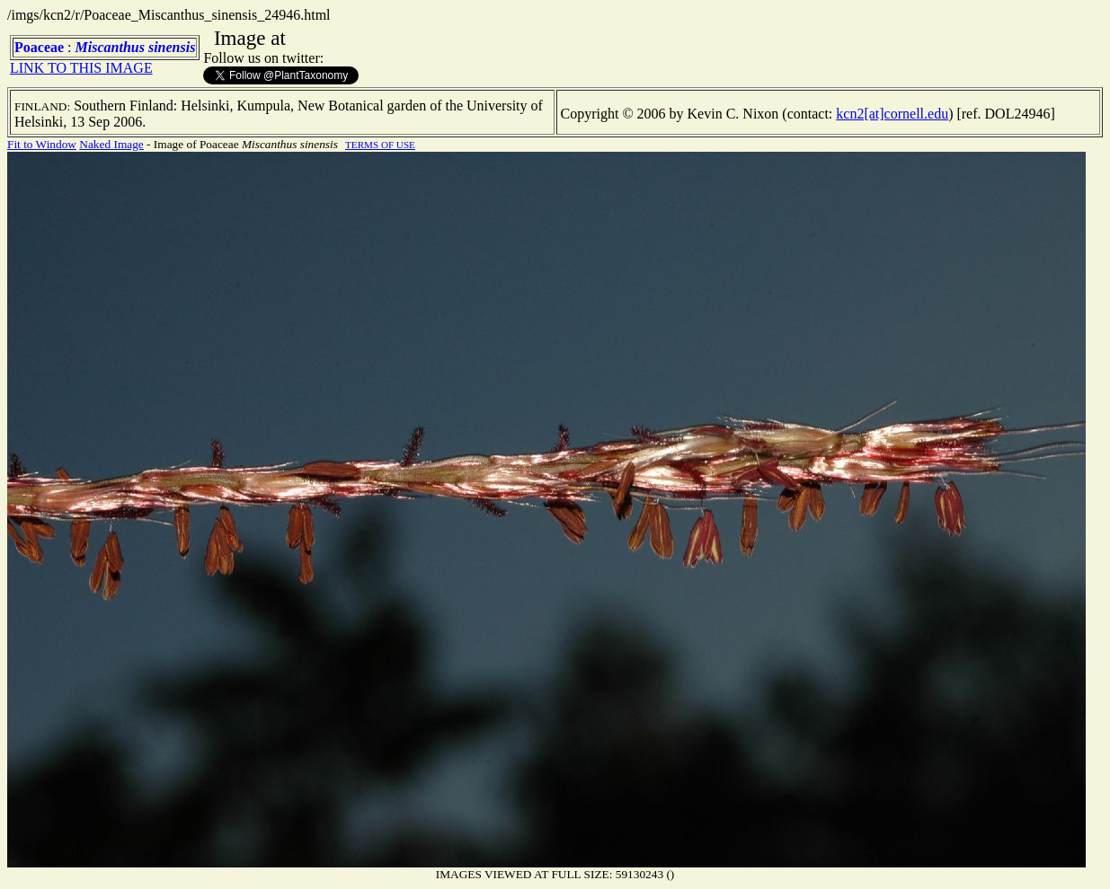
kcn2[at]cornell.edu (892, 113)
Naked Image (111, 144)
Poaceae (39, 47)
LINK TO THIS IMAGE (81, 67)
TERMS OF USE (380, 144)
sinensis (171, 47)
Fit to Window (41, 144)
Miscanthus (110, 47)
